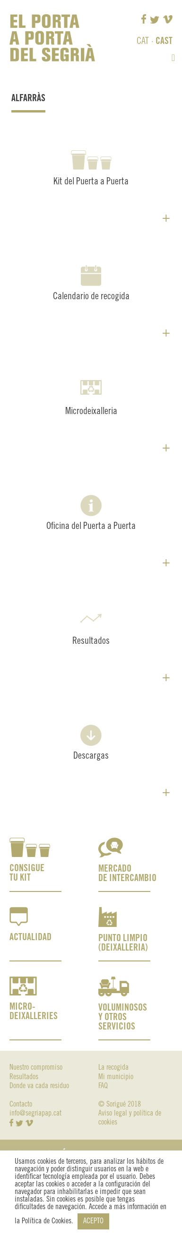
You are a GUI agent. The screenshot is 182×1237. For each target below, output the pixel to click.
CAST (164, 41)
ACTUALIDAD (30, 938)
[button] (173, 58)
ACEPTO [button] (93, 1221)
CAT (143, 41)
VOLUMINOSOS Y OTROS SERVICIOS (122, 1017)
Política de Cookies (46, 1221)
